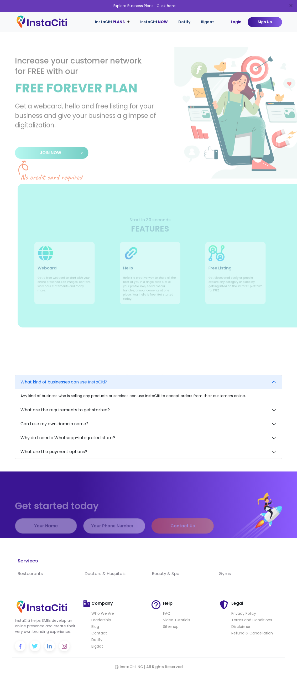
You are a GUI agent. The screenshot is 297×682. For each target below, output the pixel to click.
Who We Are (102, 613)
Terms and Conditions (251, 620)
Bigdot (207, 21)
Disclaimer (241, 626)
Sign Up (265, 21)
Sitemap (171, 626)
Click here (166, 5)
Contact (99, 633)
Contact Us (182, 533)
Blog (95, 626)
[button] (51, 157)
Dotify (184, 21)
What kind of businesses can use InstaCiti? (63, 382)
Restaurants (30, 574)
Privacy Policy (243, 613)
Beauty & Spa (165, 574)
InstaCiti (154, 21)
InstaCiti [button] (110, 21)
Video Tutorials (176, 620)
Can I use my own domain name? (54, 424)
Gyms (225, 574)
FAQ (166, 613)
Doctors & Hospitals (105, 574)
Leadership (101, 620)
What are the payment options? (53, 452)
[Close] (291, 5)
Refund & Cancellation (252, 633)
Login (236, 21)
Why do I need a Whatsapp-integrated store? (67, 438)
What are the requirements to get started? (65, 410)
